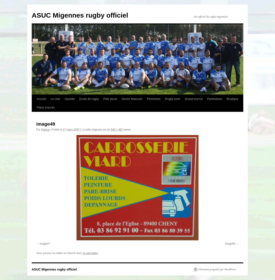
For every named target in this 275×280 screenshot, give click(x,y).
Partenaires (214, 99)
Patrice (45, 129)
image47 (45, 243)
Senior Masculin (132, 99)
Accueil (41, 99)
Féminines (153, 99)
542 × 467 (117, 129)
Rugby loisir (172, 99)
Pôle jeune (110, 99)
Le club (55, 99)
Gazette (70, 99)
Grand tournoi (194, 99)
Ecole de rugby (89, 99)
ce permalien (90, 253)
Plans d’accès (46, 107)
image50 (230, 243)
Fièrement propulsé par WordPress (217, 269)
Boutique (232, 99)
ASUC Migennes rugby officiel (80, 15)
